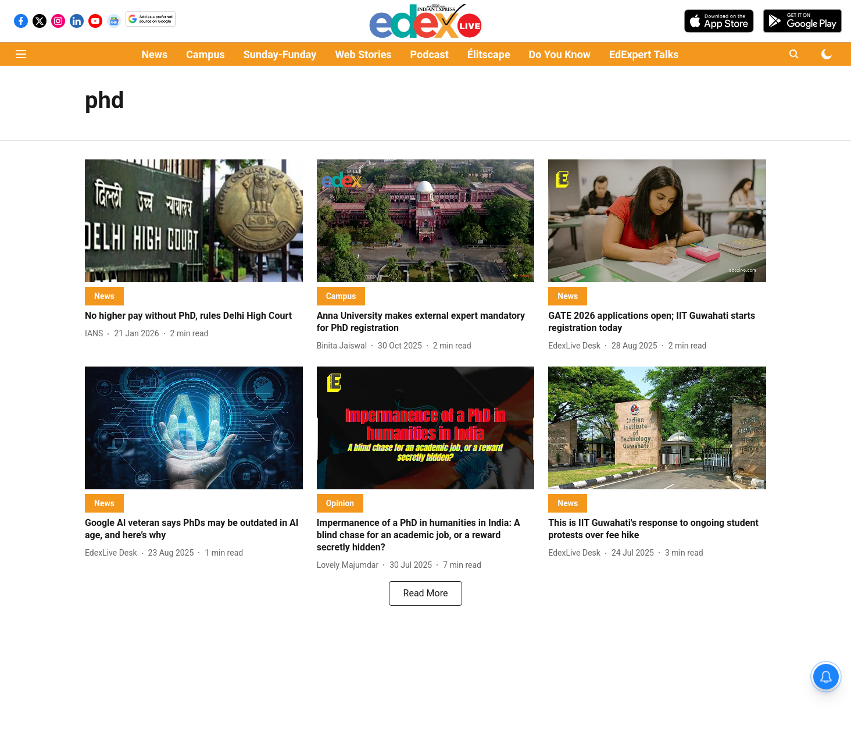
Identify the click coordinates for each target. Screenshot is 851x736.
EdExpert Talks (643, 54)
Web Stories (363, 54)
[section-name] (104, 295)
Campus (205, 54)
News (154, 54)
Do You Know (560, 54)
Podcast (429, 54)
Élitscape (488, 54)
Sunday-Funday (280, 54)
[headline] (194, 316)
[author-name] (96, 334)
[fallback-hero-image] (194, 220)
